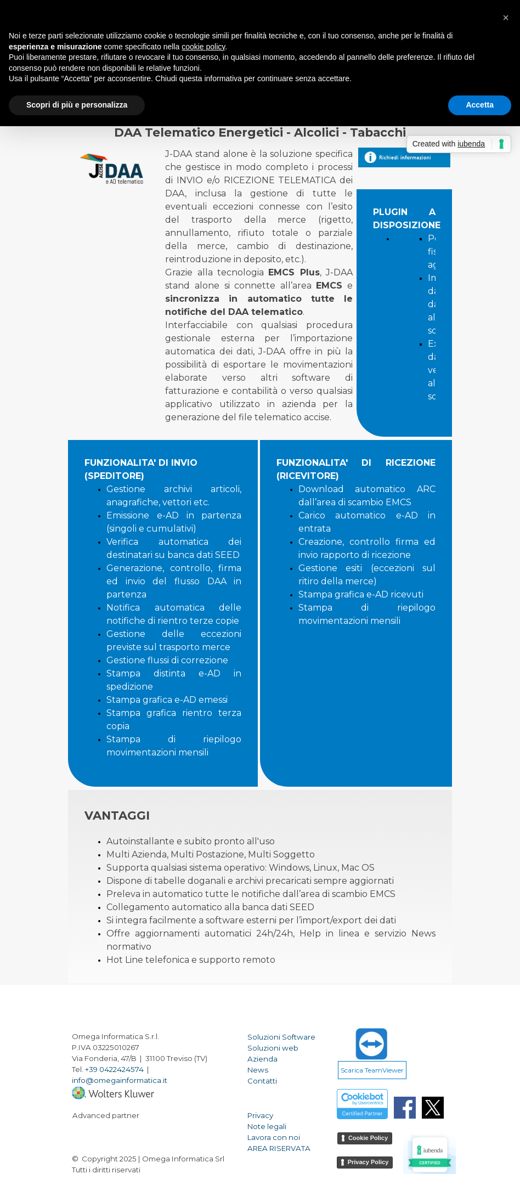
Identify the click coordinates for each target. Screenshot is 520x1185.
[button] (506, 17)
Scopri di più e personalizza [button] (76, 104)
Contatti (262, 1080)
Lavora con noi (273, 1137)
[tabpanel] (259, 291)
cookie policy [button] (203, 46)
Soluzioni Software (281, 1036)
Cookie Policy (368, 1138)
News (257, 1069)
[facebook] (405, 1107)
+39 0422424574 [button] (114, 1069)
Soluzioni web (272, 1047)
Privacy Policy (368, 1162)
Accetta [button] (480, 104)
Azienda (262, 1058)
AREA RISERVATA (278, 1148)
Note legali (266, 1126)
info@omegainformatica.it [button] (119, 1080)
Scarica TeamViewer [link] (372, 1070)
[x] (432, 1107)
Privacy (260, 1115)
